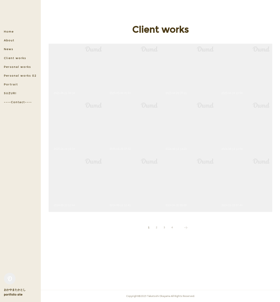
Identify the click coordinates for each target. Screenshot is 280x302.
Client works (15, 58)
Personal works (17, 67)
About (9, 40)
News (8, 49)
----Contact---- (18, 102)
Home (9, 31)
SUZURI (10, 93)
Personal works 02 (20, 75)
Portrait (11, 84)
